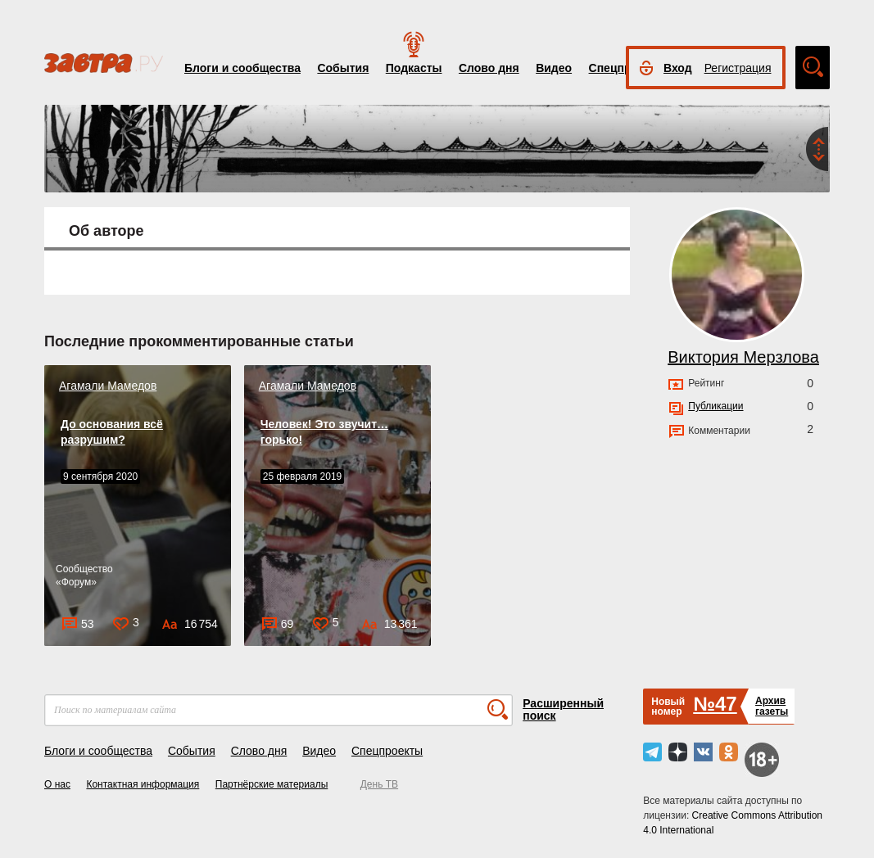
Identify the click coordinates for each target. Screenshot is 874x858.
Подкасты (414, 68)
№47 (714, 704)
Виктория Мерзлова (743, 357)
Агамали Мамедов (107, 385)
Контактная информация (142, 784)
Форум (76, 582)
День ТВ (379, 784)
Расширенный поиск (563, 709)
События (343, 68)
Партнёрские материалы (271, 784)
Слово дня (489, 68)
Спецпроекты (387, 750)
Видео (554, 68)
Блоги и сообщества (242, 68)
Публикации (715, 406)
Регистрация (738, 68)
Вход (677, 68)
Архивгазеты (771, 706)
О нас (57, 784)
